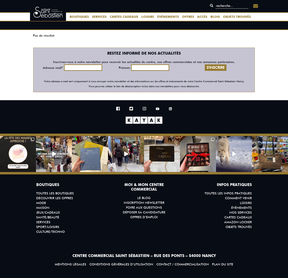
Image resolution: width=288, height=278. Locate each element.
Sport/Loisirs (47, 227)
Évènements (168, 17)
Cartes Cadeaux (124, 17)
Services (99, 17)
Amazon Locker (238, 222)
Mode (41, 203)
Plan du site (222, 264)
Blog (215, 17)
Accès (202, 17)
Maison (42, 208)
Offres (188, 17)
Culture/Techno (50, 232)
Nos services (240, 212)
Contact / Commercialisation (182, 264)
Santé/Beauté (47, 217)
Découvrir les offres (54, 198)
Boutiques (79, 17)
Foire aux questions (144, 207)
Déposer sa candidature (144, 212)
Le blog (144, 198)
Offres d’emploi (144, 217)
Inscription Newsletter (144, 203)
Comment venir (238, 198)
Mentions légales (70, 264)
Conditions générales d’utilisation (121, 264)
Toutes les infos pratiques (228, 193)
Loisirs (147, 17)
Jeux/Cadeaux (48, 212)
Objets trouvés (237, 17)
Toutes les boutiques (55, 193)
